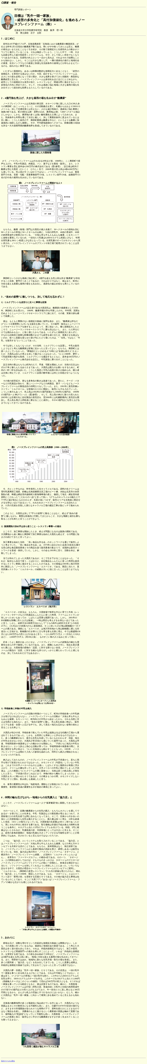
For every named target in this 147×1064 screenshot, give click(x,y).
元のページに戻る (8, 1061)
